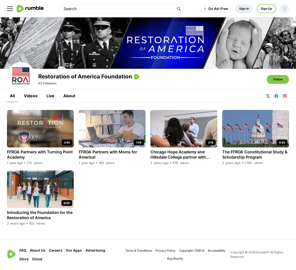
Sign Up (266, 8)
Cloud (37, 259)
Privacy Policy (165, 250)
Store (24, 259)
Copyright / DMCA (191, 250)
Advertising (95, 250)
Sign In (244, 8)
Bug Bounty (175, 258)
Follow (278, 79)
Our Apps (74, 250)
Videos (30, 95)
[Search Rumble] (178, 8)
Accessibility (216, 250)
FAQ (22, 250)
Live (50, 95)
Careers (55, 250)
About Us (37, 250)
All (12, 95)
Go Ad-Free (215, 8)
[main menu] (9, 8)
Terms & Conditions (138, 250)
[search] (117, 8)
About (69, 95)
